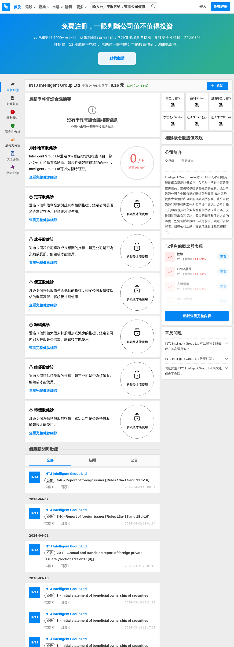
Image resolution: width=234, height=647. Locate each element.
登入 (202, 6)
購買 (68, 7)
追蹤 (216, 86)
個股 (17, 7)
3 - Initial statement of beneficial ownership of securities (96, 595)
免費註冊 (220, 6)
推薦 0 (49, 487)
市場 (57, 7)
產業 (44, 7)
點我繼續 (117, 58)
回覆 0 (65, 487)
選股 (30, 7)
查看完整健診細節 (43, 177)
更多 (82, 7)
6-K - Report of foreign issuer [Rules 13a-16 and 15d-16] (97, 480)
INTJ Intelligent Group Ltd (65, 474)
